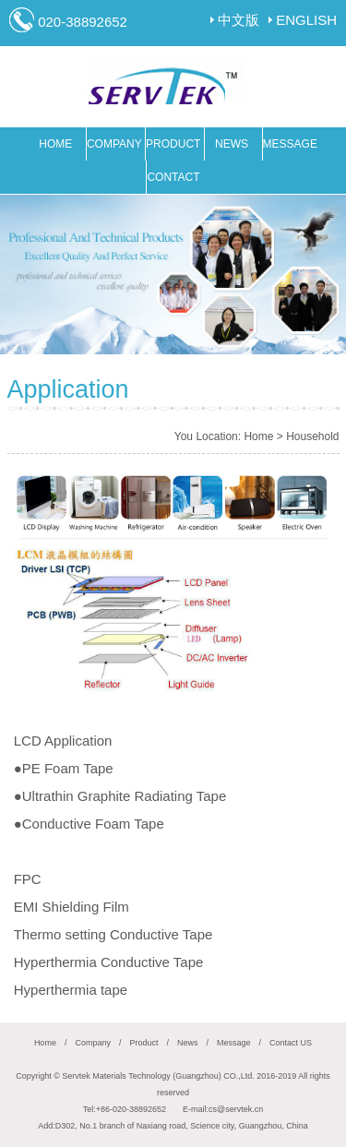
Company (93, 1042)
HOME (55, 143)
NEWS (231, 143)
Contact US (290, 1042)
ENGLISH (306, 20)
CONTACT (173, 177)
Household (312, 436)
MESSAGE (290, 143)
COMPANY (114, 143)
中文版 (238, 20)
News (187, 1042)
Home (258, 436)
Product (143, 1042)
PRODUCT (173, 143)
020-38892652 (82, 22)
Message (234, 1042)
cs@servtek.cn (236, 1109)
